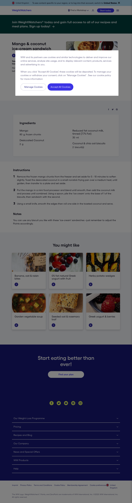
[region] (66, 73)
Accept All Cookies (60, 87)
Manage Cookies (33, 87)
